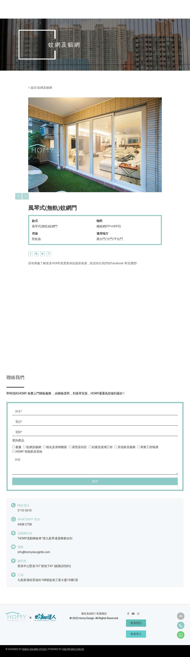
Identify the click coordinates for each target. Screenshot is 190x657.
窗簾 (18, 447)
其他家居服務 (126, 447)
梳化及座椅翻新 (56, 447)
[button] (180, 616)
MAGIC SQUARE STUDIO (34, 649)
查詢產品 (18, 440)
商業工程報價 (149, 447)
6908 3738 (25, 524)
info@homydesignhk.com (33, 552)
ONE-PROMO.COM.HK (73, 649)
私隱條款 (101, 613)
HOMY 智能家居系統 (28, 451)
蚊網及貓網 (44, 87)
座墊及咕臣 (79, 447)
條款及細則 (87, 613)
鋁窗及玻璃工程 (102, 447)
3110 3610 (24, 510)
